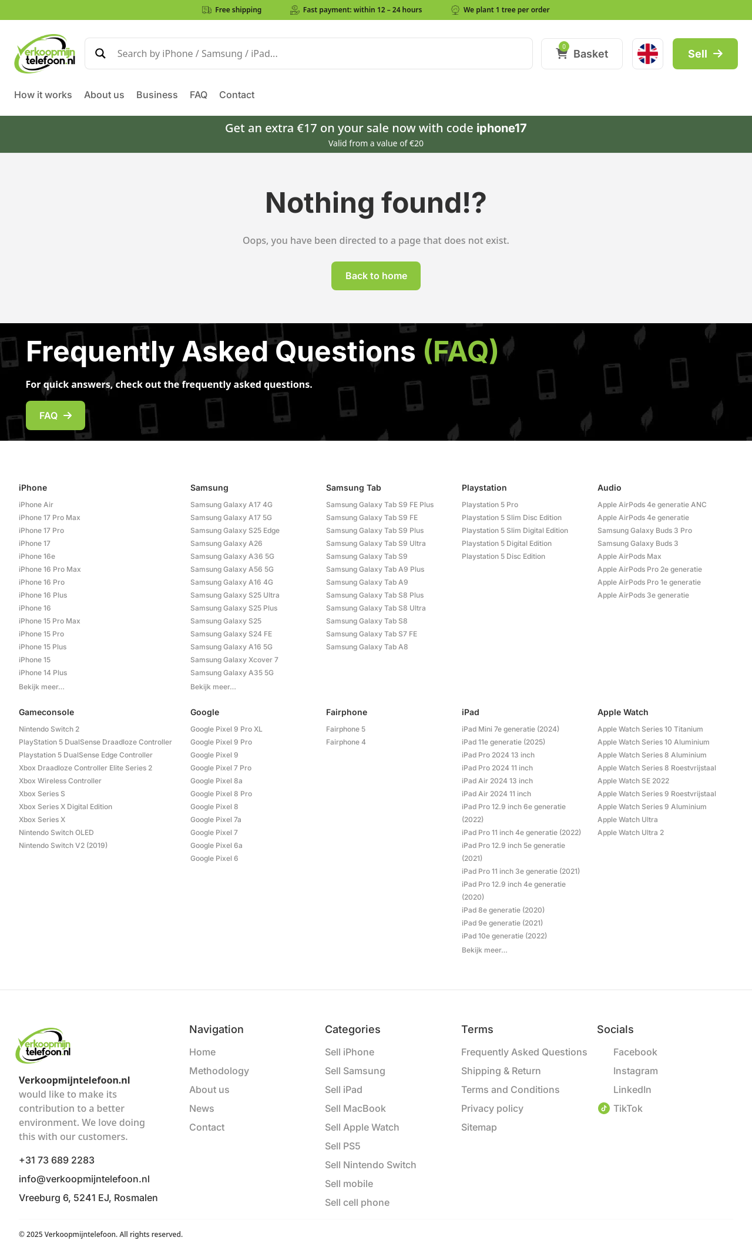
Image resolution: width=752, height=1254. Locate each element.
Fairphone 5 (345, 729)
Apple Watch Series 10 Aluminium (653, 741)
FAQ (55, 415)
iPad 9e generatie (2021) (502, 922)
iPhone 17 (35, 543)
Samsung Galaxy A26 (226, 543)
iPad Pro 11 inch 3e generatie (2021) (521, 871)
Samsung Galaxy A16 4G (231, 582)
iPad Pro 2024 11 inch (497, 767)
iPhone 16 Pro (42, 582)
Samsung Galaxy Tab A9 (367, 582)
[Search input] (320, 53)
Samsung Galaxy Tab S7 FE (371, 633)
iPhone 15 (35, 659)
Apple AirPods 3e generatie (643, 595)
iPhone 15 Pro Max (49, 620)
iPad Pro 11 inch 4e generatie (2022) (521, 832)
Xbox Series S (42, 793)
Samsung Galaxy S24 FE (231, 633)
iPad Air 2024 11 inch (496, 793)
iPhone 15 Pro (41, 633)
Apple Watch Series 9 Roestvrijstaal (656, 793)
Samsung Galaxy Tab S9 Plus (375, 530)
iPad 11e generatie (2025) (503, 741)
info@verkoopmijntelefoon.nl (84, 1179)
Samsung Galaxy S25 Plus (233, 607)
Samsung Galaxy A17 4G (231, 504)
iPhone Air (36, 504)
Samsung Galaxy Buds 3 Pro (644, 530)
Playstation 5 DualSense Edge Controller (86, 754)
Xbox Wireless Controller (60, 780)
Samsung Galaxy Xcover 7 (234, 659)
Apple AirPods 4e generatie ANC (652, 504)
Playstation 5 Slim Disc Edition (512, 517)
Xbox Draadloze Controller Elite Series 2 (85, 767)
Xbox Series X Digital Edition (65, 806)
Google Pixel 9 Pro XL (226, 729)
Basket (582, 54)
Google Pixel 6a (216, 845)
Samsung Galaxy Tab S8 (367, 620)
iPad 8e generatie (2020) (503, 910)
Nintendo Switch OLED (56, 832)
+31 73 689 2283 (57, 1160)
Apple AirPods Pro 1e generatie (649, 582)
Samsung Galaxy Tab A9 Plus (375, 569)
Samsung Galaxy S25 (225, 620)
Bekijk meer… (42, 686)
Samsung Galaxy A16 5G (231, 646)
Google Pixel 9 (214, 754)
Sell (705, 54)
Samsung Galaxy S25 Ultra (235, 595)
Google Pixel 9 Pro (221, 741)
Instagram (635, 1071)
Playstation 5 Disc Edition (503, 556)
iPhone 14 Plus (43, 672)
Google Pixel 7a (215, 819)
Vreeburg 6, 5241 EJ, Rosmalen (88, 1197)
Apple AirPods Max (629, 556)
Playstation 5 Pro (490, 504)
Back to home (376, 275)
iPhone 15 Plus (42, 646)
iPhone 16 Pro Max (50, 569)
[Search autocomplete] (320, 63)
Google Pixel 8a (216, 780)
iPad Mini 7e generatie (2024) (510, 729)
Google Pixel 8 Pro (221, 793)
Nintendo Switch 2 (49, 729)
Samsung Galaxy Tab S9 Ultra (376, 543)
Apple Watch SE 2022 (633, 780)
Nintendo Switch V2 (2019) (63, 845)
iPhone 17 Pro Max (49, 517)
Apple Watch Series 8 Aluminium (652, 754)
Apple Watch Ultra (627, 819)
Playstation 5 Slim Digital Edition (515, 530)
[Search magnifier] (100, 53)
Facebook (635, 1052)
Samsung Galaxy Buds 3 (638, 543)
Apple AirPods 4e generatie (643, 517)
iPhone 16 (35, 607)
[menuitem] (647, 53)
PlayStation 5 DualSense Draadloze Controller (95, 741)
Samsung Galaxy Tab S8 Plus (375, 595)
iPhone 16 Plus (43, 595)
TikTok (628, 1108)
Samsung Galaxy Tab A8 (367, 646)
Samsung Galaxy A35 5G (232, 672)
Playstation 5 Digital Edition (507, 543)
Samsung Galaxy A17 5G (231, 517)
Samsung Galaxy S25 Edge (235, 530)
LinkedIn (632, 1089)
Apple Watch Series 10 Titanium (650, 729)
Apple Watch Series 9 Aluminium (652, 806)
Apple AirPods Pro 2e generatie (649, 569)
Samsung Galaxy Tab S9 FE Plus (380, 504)
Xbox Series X (42, 819)
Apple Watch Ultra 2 (630, 832)
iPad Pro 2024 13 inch (498, 754)
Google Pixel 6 (214, 858)
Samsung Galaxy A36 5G (232, 556)
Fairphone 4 (346, 741)
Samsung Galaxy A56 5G (232, 569)
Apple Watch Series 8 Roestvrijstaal (656, 767)
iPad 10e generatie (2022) (504, 935)
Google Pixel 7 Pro (220, 767)
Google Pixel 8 (214, 806)
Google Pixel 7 (214, 832)
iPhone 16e (37, 556)
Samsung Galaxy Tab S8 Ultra (376, 607)
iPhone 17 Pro (41, 530)
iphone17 (501, 128)
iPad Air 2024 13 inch (497, 780)
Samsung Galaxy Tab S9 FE (372, 517)
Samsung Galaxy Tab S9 (367, 556)
